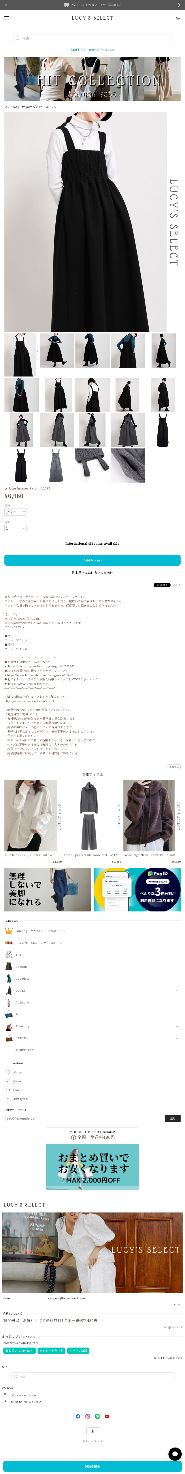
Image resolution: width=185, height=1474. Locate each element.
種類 (7, 505)
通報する (174, 766)
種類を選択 (92, 1466)
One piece (22, 979)
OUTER (20, 990)
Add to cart (92, 560)
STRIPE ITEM (24, 1050)
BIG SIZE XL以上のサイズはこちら (39, 943)
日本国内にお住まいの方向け (92, 572)
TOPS (19, 955)
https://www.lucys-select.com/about (29, 701)
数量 (7, 522)
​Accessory (22, 1026)
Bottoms (21, 967)
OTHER (20, 1038)
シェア (176, 585)
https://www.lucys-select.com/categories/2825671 (42, 666)
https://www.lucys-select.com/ (28, 684)
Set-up (20, 1014)
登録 (173, 1118)
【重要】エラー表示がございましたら (92, 50)
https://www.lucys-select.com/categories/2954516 (41, 675)
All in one (22, 1002)
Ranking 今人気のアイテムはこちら (40, 931)
